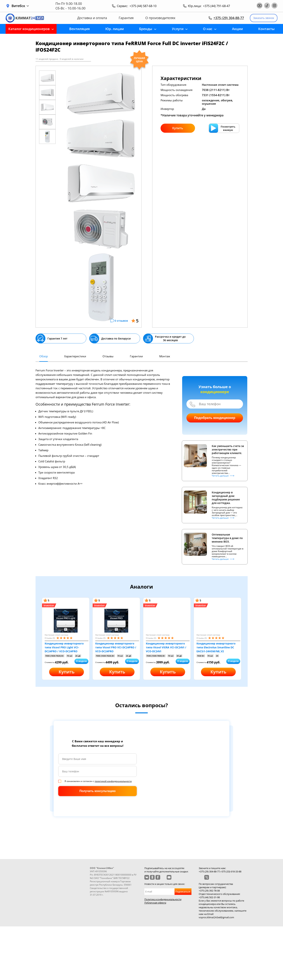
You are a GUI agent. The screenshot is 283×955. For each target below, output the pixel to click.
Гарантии (136, 356)
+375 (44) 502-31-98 (209, 897)
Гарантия (126, 18)
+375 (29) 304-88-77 (228, 18)
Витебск (20, 6)
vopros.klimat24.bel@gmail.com (216, 917)
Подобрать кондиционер (214, 418)
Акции (237, 29)
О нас (207, 29)
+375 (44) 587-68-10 (142, 6)
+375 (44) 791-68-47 (216, 6)
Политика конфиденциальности (162, 899)
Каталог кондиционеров (29, 29)
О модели (81, 661)
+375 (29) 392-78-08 (209, 890)
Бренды (145, 29)
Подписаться (182, 891)
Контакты (266, 29)
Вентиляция (79, 29)
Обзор (43, 356)
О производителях (160, 18)
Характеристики (75, 356)
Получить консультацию (97, 791)
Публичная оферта (155, 902)
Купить (177, 128)
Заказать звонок (263, 18)
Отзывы (108, 356)
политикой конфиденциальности (113, 781)
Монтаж (164, 356)
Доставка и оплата (92, 18)
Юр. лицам (114, 29)
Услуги (177, 29)
